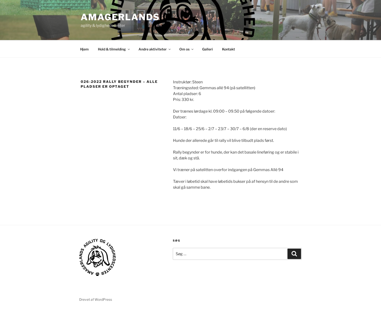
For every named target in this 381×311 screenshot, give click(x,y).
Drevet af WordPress (95, 299)
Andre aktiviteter (155, 49)
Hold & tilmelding (114, 49)
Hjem (84, 49)
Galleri (207, 49)
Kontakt (228, 49)
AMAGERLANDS (120, 17)
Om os (186, 49)
